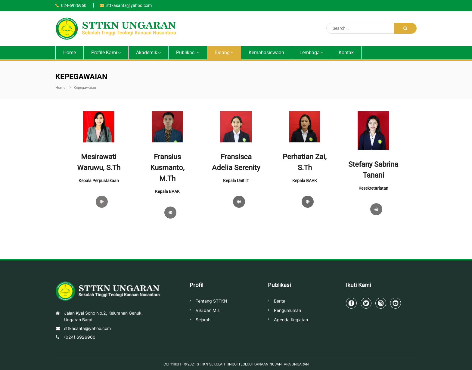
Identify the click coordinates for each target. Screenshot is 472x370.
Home (69, 52)
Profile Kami (104, 52)
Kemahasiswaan (266, 52)
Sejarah (203, 319)
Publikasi (186, 52)
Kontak (346, 52)
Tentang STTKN (211, 300)
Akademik (146, 52)
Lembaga (310, 52)
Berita (279, 300)
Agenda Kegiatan (291, 319)
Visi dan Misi (208, 310)
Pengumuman (287, 310)
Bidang (222, 52)
